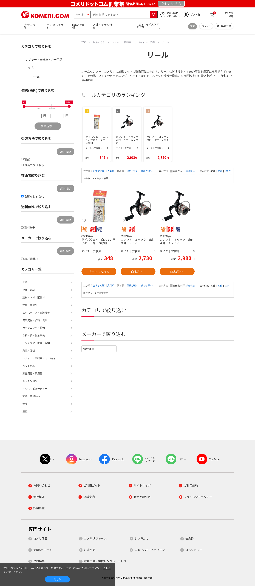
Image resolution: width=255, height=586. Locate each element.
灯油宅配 (89, 549)
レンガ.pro (141, 538)
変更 (192, 26)
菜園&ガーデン (42, 549)
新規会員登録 (224, 26)
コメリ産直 (40, 538)
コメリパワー (193, 549)
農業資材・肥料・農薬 (34, 320)
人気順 (111, 171)
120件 (228, 171)
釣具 (31, 67)
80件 (220, 171)
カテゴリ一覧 (31, 26)
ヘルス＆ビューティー (34, 388)
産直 (24, 411)
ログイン (206, 26)
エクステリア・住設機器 (36, 312)
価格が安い (133, 171)
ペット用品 (28, 365)
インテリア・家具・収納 (36, 343)
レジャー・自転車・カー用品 (44, 59)
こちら (107, 568)
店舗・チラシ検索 (102, 26)
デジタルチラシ (55, 26)
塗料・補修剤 (29, 305)
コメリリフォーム (95, 538)
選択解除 (65, 152)
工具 (24, 282)
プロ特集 (39, 561)
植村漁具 (88, 349)
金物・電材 (28, 289)
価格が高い (147, 171)
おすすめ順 (99, 171)
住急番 (189, 538)
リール (35, 77)
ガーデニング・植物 (33, 327)
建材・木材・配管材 (33, 297)
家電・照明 (28, 350)
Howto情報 (78, 26)
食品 (24, 403)
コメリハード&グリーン (150, 549)
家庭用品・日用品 (32, 373)
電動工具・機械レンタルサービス (105, 561)
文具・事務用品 (31, 396)
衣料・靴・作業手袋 (33, 335)
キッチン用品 (29, 381)
